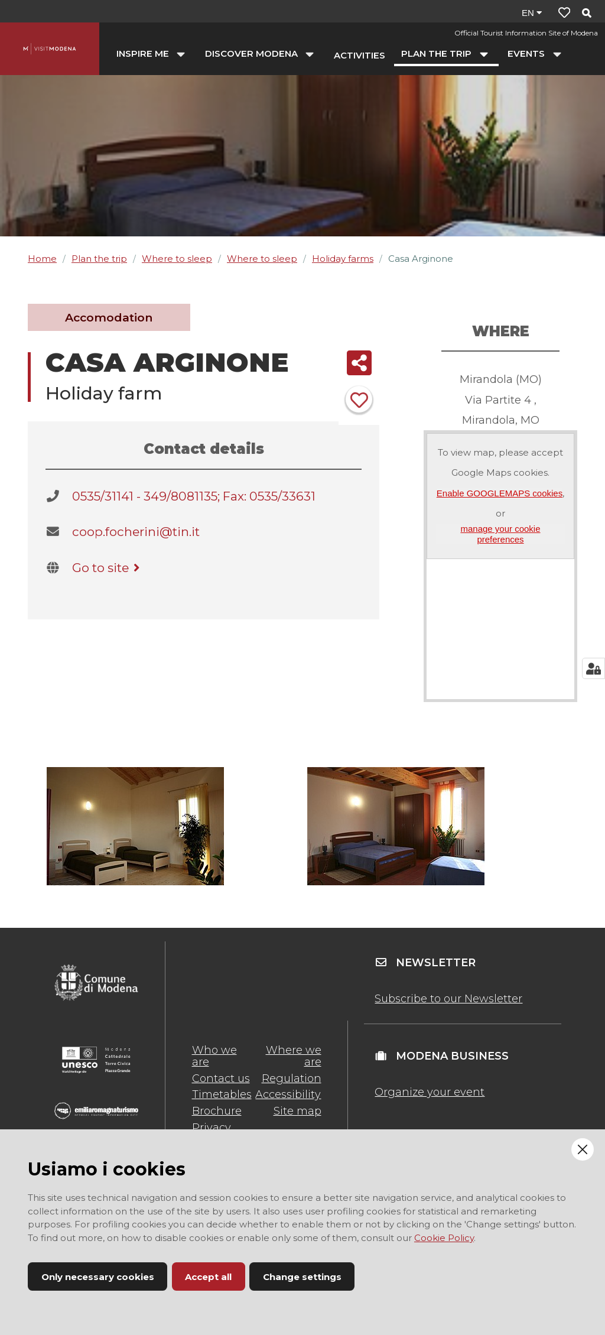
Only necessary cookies (97, 1276)
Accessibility (288, 1094)
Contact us (221, 1078)
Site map (297, 1111)
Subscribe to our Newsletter (448, 998)
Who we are (214, 1056)
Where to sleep (177, 258)
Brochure (217, 1111)
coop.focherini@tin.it (136, 531)
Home (42, 258)
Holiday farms (342, 258)
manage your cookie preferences (500, 534)
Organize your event (429, 1092)
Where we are (293, 1056)
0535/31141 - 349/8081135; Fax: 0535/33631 (193, 496)
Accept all (208, 1276)
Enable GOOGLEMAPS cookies (499, 493)
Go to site (108, 567)
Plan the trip (99, 258)
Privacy (211, 1127)
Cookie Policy (444, 1237)
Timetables (222, 1094)
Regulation (291, 1078)
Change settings (302, 1276)
